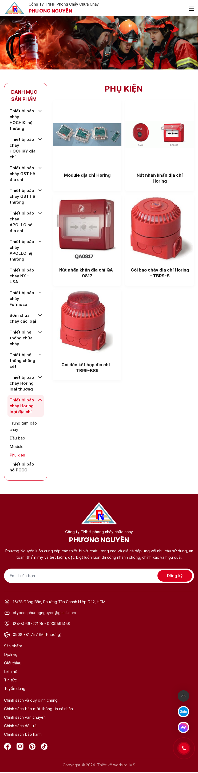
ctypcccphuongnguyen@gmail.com (44, 613)
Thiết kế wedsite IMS (116, 765)
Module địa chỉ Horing (87, 175)
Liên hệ (10, 671)
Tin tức (10, 680)
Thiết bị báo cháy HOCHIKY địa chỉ (22, 148)
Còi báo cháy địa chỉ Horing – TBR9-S (160, 273)
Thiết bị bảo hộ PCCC (22, 467)
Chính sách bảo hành (23, 734)
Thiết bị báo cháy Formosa (22, 298)
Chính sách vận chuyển (25, 717)
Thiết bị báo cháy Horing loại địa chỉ (22, 406)
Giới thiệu (12, 663)
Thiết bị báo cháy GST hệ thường (22, 196)
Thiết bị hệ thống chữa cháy (21, 338)
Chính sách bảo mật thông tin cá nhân (38, 708)
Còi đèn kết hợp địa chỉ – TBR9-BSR (87, 367)
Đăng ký (175, 575)
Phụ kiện (17, 455)
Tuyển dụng (14, 688)
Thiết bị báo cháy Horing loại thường (22, 383)
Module (16, 446)
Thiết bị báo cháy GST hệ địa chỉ (22, 174)
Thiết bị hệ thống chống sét (22, 360)
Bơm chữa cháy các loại (23, 318)
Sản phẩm (13, 646)
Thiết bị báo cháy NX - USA (22, 276)
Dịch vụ (10, 654)
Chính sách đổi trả (20, 725)
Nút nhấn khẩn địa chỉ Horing (160, 178)
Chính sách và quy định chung (31, 700)
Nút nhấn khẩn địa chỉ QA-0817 (87, 273)
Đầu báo (17, 438)
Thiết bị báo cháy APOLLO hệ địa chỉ (22, 222)
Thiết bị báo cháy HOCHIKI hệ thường (22, 120)
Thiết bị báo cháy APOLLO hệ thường (22, 250)
